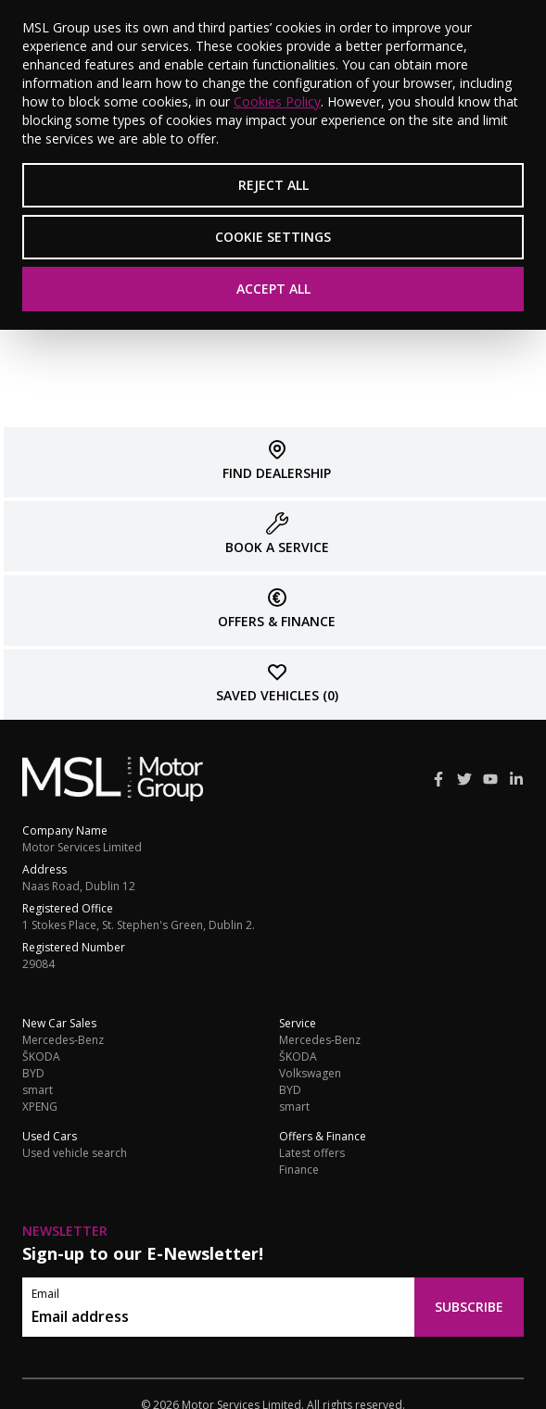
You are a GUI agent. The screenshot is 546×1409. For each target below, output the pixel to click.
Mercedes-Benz (63, 1040)
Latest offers (312, 1153)
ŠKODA (41, 1057)
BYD (33, 1073)
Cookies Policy (277, 101)
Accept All (273, 288)
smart (37, 1090)
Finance (299, 1170)
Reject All (273, 185)
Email (45, 1294)
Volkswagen (310, 1073)
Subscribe (469, 1306)
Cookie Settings (273, 236)
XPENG (39, 1107)
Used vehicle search (74, 1153)
